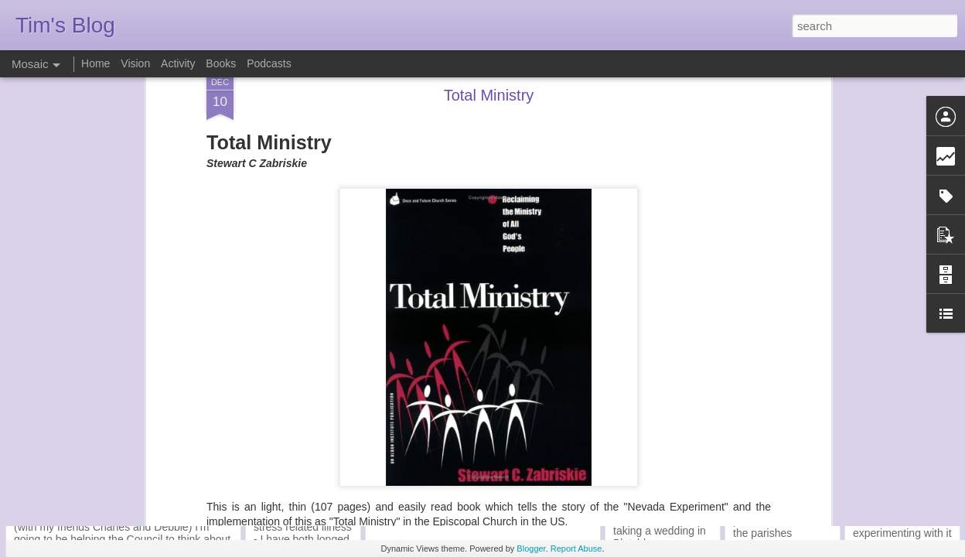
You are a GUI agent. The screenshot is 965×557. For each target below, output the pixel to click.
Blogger (531, 548)
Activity (178, 63)
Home (95, 63)
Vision (135, 63)
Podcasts (269, 63)
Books (221, 63)
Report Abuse (576, 548)
